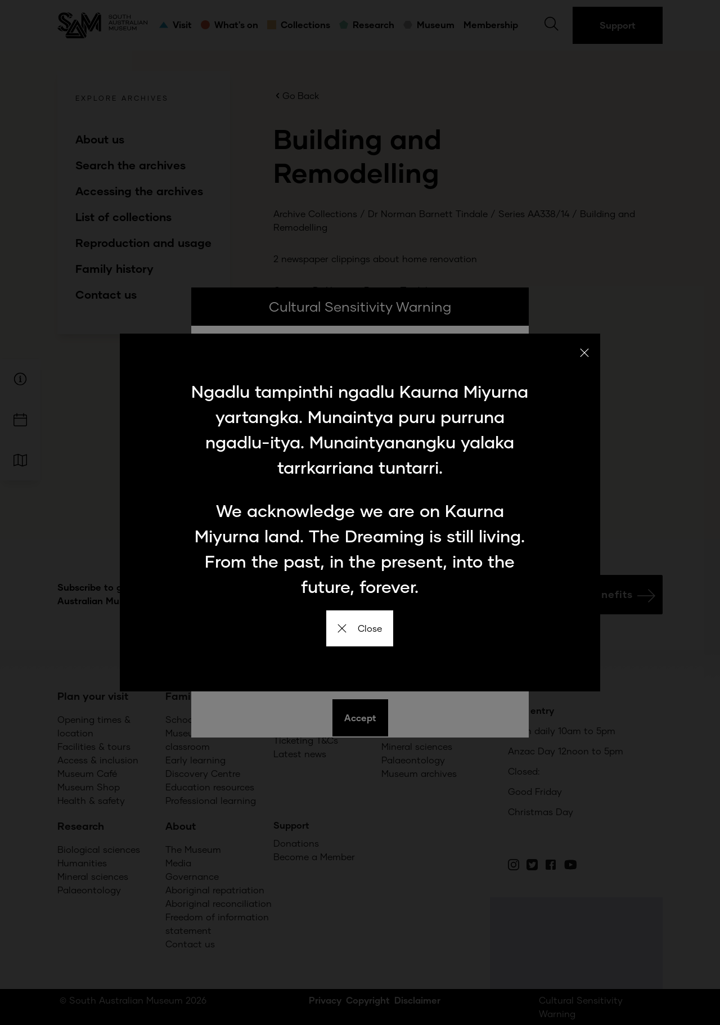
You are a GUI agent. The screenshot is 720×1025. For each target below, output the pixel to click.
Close (360, 628)
